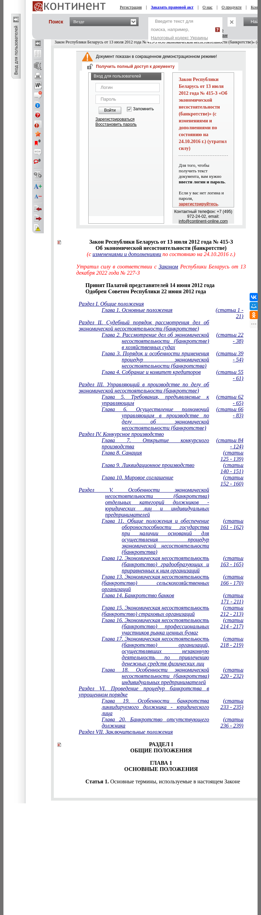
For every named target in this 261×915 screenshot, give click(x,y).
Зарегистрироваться (115, 119)
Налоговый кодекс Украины (179, 37)
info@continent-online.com (203, 221)
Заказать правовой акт (172, 7)
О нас (208, 7)
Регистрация (131, 7)
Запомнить (143, 109)
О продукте (232, 7)
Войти (110, 110)
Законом (168, 267)
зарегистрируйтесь (198, 204)
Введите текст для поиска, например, (179, 29)
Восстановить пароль (116, 124)
